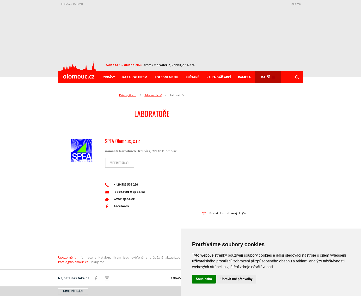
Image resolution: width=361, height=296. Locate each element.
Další (268, 77)
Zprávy (109, 77)
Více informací (119, 162)
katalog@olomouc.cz (73, 262)
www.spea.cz (120, 199)
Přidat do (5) (227, 213)
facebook (117, 206)
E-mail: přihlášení (73, 291)
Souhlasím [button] (204, 279)
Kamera (244, 77)
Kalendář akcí (219, 77)
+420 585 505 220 (121, 184)
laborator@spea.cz (125, 191)
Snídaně (192, 77)
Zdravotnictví (153, 95)
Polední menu (166, 77)
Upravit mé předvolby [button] (236, 279)
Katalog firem (134, 77)
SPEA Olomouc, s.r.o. (123, 141)
